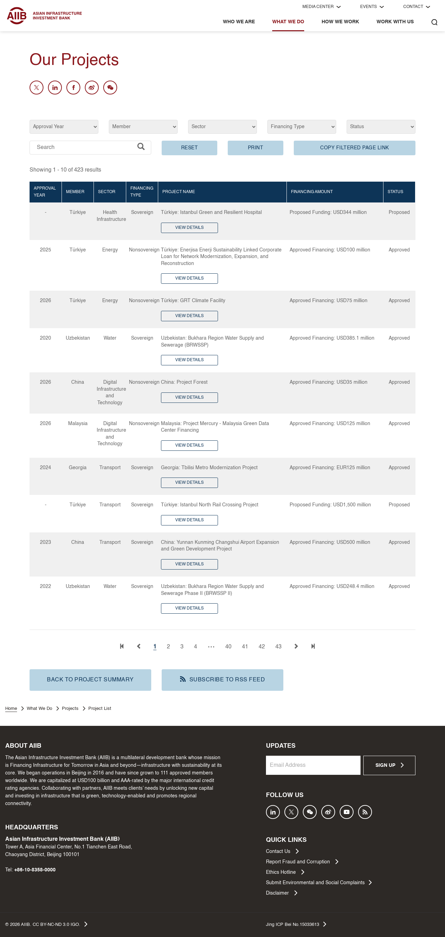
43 (278, 647)
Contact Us (282, 851)
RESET (189, 148)
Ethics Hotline (285, 872)
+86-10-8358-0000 (35, 870)
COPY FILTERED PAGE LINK (354, 148)
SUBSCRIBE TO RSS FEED (222, 679)
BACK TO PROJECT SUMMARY (90, 680)
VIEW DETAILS (189, 228)
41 (245, 647)
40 (228, 647)
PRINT (256, 148)
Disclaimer (281, 893)
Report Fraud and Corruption (302, 861)
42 (262, 647)
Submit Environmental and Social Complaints (319, 882)
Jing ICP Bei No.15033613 (296, 924)
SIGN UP (389, 765)
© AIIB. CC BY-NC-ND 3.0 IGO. (46, 924)
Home (11, 708)
